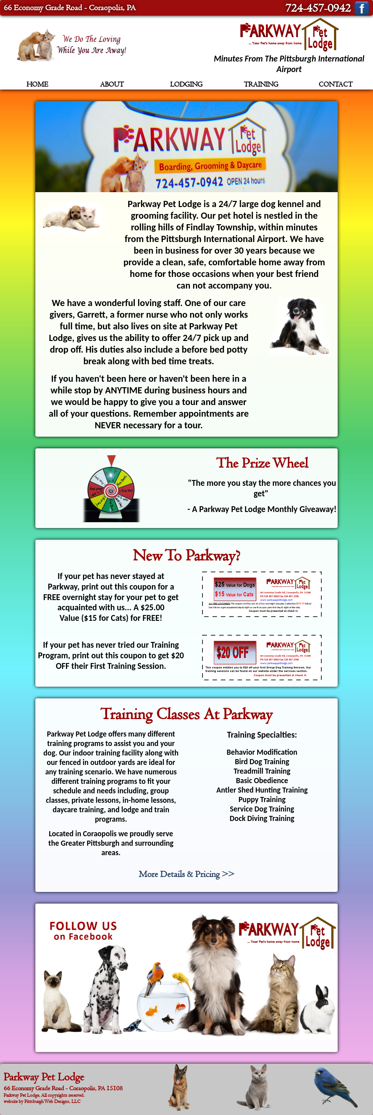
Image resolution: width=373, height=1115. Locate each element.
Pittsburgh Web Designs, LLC (52, 1101)
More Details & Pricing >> (186, 874)
